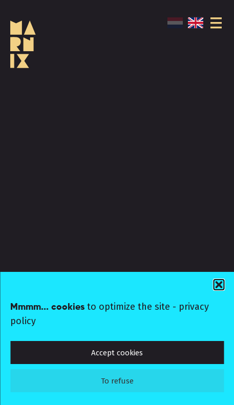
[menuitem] (177, 23)
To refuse (117, 381)
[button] (219, 285)
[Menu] (216, 23)
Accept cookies (117, 352)
